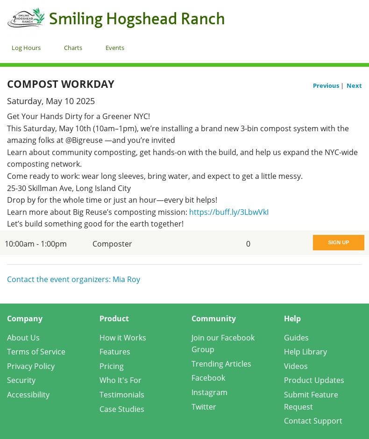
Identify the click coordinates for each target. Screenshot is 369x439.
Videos (296, 366)
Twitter (204, 407)
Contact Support (313, 421)
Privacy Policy (31, 366)
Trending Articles (221, 364)
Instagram (209, 392)
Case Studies (121, 409)
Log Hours (26, 47)
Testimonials (121, 394)
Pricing (111, 366)
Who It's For (120, 380)
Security (21, 380)
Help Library (305, 352)
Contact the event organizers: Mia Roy (73, 279)
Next (354, 85)
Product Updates (314, 380)
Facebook (208, 378)
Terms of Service (36, 352)
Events (115, 47)
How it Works (122, 338)
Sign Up (338, 242)
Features (114, 352)
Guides (296, 338)
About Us (23, 338)
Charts (73, 47)
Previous (327, 85)
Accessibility (28, 394)
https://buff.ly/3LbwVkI (229, 212)
